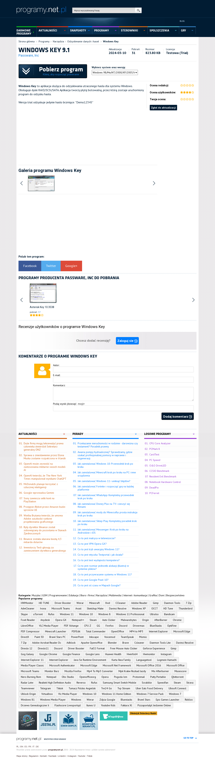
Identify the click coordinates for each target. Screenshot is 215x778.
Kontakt (43, 756)
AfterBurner (160, 620)
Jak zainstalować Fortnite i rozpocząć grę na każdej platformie (106, 488)
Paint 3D (39, 637)
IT (33, 746)
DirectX (25, 637)
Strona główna (26, 41)
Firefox (110, 625)
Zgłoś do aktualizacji (163, 107)
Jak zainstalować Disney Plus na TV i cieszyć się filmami (104, 505)
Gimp (156, 603)
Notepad (51, 677)
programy (101, 30)
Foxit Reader (28, 620)
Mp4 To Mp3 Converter (100, 671)
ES (26, 746)
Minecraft (94, 603)
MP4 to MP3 (136, 631)
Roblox (189, 699)
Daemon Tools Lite (160, 642)
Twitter (51, 266)
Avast (78, 608)
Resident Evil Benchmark (162, 476)
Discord (123, 625)
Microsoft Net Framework (117, 665)
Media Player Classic (32, 665)
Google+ (71, 266)
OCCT (154, 608)
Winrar (80, 603)
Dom (161, 595)
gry (183, 30)
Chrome (177, 620)
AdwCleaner (27, 608)
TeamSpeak (127, 637)
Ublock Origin (28, 694)
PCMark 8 (154, 449)
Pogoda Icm (120, 677)
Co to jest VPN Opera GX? (92, 543)
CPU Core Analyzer (160, 443)
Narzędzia (58, 41)
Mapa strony (21, 756)
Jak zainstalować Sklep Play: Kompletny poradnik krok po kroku (107, 522)
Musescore (181, 671)
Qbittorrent (177, 677)
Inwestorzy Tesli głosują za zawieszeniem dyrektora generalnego (45, 549)
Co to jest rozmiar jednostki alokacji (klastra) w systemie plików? (103, 567)
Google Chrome (48, 654)
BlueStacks (156, 625)
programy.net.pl (55, 749)
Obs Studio (68, 677)
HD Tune (168, 608)
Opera (105, 677)
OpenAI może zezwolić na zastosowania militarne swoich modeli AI (44, 467)
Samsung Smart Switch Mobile (119, 682)
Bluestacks (126, 699)
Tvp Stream (123, 688)
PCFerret (154, 493)
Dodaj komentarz (177, 416)
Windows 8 (104, 614)
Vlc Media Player (67, 694)
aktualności (48, 30)
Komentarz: (59, 385)
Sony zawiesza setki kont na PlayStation (39, 500)
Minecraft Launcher (55, 631)
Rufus (51, 614)
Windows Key (110, 41)
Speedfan (162, 682)
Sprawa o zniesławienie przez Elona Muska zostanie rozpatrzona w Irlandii (45, 457)
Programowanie (58, 595)
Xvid (107, 603)
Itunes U (90, 705)
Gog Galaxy (27, 654)
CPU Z (87, 625)
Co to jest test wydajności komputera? (99, 560)
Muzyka (36, 595)
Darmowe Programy (23, 32)
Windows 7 (175, 694)
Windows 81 (28, 699)
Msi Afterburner (160, 671)
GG (98, 625)
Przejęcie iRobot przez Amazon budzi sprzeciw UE (44, 508)
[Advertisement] (107, 136)
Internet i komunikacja (135, 595)
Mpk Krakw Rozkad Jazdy (132, 671)
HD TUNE (44, 603)
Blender (112, 642)
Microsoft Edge (181, 631)
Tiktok (59, 688)
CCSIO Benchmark (159, 471)
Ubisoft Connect (177, 688)
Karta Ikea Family (121, 660)
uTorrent (38, 614)
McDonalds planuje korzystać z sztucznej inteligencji (41, 485)
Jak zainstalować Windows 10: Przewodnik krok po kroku (105, 465)
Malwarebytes (129, 620)
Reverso (81, 682)
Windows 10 (86, 614)
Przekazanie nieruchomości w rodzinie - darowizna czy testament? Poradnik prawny (108, 445)
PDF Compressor (30, 631)
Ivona (43, 608)
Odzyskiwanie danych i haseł (83, 41)
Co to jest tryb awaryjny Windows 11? (98, 549)
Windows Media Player (53, 699)
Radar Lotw (27, 682)
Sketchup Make (95, 608)
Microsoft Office (175, 665)
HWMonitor (27, 603)
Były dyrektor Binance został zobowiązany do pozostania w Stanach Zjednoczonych (45, 530)
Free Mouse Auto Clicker (123, 648)
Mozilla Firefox (73, 671)
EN (21, 746)
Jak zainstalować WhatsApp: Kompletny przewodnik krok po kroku (106, 496)
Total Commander (96, 631)
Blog (182, 21)
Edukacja (73, 595)
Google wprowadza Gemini (39, 492)
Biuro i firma (87, 595)
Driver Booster (63, 603)
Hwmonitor (149, 654)
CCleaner (121, 603)
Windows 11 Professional (130, 614)
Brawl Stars (144, 699)
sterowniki (129, 30)
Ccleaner (139, 642)
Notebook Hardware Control (165, 482)
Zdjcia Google (107, 699)
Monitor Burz (52, 671)
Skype (24, 614)
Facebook (30, 266)
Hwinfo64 (132, 654)
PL (17, 746)
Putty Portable (158, 677)
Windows (76, 699)
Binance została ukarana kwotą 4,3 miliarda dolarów (43, 540)
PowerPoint (77, 637)
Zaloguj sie (127, 341)
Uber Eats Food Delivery (149, 688)
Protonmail (139, 677)
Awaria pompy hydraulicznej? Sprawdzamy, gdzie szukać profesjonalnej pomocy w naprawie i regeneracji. (105, 455)
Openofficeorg (87, 677)
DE (37, 746)
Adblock (71, 642)
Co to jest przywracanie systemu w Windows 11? (105, 574)
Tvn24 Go (106, 688)
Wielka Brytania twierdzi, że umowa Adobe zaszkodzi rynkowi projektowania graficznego (43, 518)
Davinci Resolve (117, 608)
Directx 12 (26, 648)
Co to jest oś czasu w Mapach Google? (99, 585)
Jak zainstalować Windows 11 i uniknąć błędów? (104, 481)
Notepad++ (78, 620)
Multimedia (115, 595)
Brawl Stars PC (57, 637)
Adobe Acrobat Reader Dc (46, 642)
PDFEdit (76, 631)
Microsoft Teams (61, 608)
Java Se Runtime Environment (90, 660)
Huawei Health (113, 654)
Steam (93, 620)
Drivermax (138, 625)
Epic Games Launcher (167, 699)
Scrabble (147, 682)
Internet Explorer (158, 631)
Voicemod (109, 637)
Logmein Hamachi (167, 660)
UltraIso (154, 614)
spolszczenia (159, 30)
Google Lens (93, 654)
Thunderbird (185, 608)
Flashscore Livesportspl (68, 705)
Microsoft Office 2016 (148, 665)
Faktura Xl (126, 705)
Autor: (56, 365)
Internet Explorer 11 (32, 660)
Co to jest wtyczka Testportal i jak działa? (100, 554)
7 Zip (189, 603)
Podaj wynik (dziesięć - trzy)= (69, 403)
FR (29, 746)
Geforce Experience (154, 648)
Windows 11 (67, 614)
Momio (143, 637)
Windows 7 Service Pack (150, 694)
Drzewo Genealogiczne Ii (35, 705)
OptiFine (172, 625)
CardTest (154, 454)
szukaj (138, 10)
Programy (44, 41)
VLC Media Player (48, 625)
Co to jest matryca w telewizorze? (97, 538)
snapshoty (78, 30)
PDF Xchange (71, 625)
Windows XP (139, 608)
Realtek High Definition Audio (55, 682)
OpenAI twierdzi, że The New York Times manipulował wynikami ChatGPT (45, 477)
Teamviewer (28, 688)
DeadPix (154, 487)
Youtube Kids (108, 705)
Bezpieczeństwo (175, 595)
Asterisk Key (37, 307)
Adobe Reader (139, 603)
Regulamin (33, 756)
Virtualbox (47, 694)
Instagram (166, 654)
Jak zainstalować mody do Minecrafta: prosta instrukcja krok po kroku (107, 514)
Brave (125, 642)
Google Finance (71, 654)
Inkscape (94, 637)
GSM (44, 595)
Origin (145, 620)
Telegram (45, 688)
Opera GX (60, 620)
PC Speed (154, 460)
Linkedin (62, 756)
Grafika (153, 595)
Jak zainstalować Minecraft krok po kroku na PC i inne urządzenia (107, 474)
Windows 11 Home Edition (116, 694)
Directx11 (43, 648)
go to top (188, 738)
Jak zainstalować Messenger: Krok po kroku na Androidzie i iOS (103, 531)
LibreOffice (27, 625)
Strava (189, 682)
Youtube (81, 756)
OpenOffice (117, 631)
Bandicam (169, 614)
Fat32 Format (97, 648)
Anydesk (45, 620)
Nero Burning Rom (31, 677)
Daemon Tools (172, 603)
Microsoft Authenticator (62, 665)
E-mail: (56, 375)
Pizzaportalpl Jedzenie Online (154, 705)
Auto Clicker (108, 620)
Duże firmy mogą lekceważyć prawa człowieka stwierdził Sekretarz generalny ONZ (43, 446)
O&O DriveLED (157, 465)
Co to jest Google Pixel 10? (93, 579)
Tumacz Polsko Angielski (82, 688)
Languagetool (144, 660)
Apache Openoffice (91, 642)
